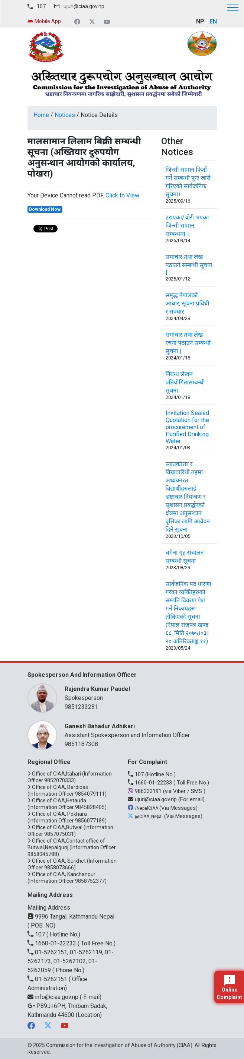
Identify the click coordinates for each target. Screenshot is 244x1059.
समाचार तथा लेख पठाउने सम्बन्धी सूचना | (189, 264)
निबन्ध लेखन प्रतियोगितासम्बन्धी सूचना (185, 382)
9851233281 (81, 706)
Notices (65, 114)
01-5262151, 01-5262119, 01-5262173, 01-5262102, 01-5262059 (70, 961)
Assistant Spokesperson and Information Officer (137, 730)
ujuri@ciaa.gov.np (84, 6)
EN (213, 21)
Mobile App (44, 21)
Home (41, 114)
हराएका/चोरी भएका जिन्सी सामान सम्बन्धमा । (187, 225)
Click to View (122, 195)
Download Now (45, 209)
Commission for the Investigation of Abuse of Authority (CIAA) (119, 1045)
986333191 (145, 791)
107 (41, 6)
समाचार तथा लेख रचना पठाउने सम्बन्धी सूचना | (188, 343)
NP (200, 21)
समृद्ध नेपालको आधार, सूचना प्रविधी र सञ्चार (187, 303)
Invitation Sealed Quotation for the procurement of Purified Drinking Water (187, 427)
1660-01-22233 (150, 782)
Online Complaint (229, 987)
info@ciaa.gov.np (53, 997)
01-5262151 (48, 979)
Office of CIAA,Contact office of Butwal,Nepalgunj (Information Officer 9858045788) (71, 847)
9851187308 (81, 744)
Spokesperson (137, 693)
